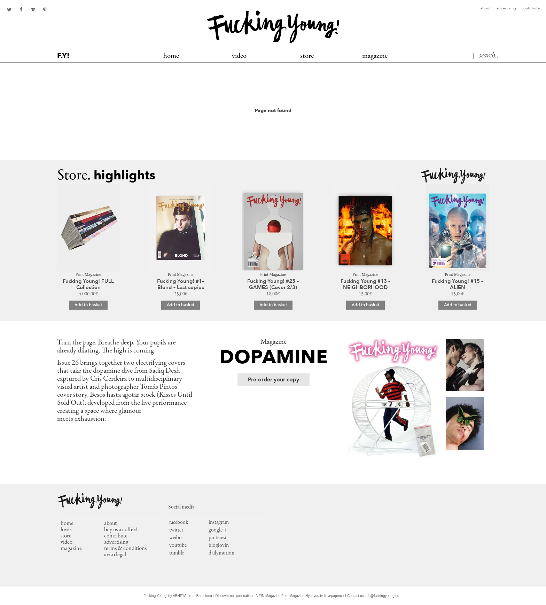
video (66, 542)
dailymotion (221, 553)
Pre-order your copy (273, 379)
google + (218, 530)
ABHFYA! (180, 596)
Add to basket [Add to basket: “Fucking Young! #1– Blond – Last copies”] (180, 305)
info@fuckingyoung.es (382, 596)
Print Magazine (88, 274)
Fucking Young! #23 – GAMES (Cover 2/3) (273, 284)
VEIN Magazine (268, 596)
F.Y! (63, 56)
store (66, 536)
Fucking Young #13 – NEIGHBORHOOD (365, 284)
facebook (21, 9)
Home (171, 56)
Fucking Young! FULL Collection (88, 284)
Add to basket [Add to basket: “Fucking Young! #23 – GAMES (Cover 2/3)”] (273, 305)
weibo (175, 538)
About (485, 8)
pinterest (44, 9)
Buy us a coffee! (121, 530)
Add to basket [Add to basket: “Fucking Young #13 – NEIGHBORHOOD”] (365, 305)
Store (307, 56)
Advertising (506, 8)
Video (239, 56)
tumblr (176, 553)
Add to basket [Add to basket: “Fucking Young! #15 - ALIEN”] (457, 305)
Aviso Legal (115, 555)
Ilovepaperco (334, 596)
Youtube (33, 9)
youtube (178, 545)
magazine (71, 549)
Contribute (531, 8)
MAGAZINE (375, 56)
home (67, 524)
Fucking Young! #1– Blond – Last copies (180, 284)
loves (66, 530)
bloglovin (219, 545)
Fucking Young (273, 27)
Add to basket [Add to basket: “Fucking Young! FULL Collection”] (88, 305)
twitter (9, 9)
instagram (219, 522)
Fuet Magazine (292, 596)
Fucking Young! (453, 176)
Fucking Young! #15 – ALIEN (457, 284)
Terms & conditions (125, 549)
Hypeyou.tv (314, 596)
